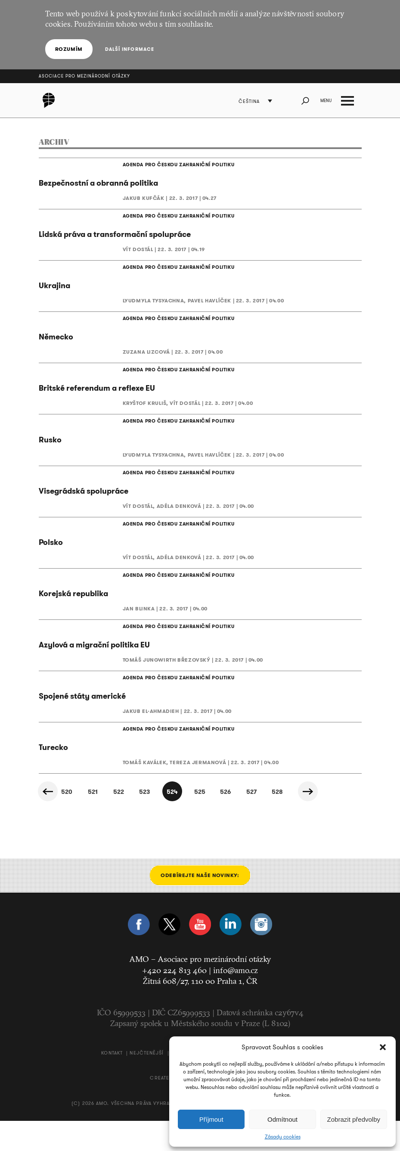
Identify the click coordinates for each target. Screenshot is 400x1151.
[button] (382, 1047)
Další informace (127, 49)
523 (137, 822)
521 (79, 822)
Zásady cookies (283, 1136)
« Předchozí (49, 822)
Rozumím (69, 49)
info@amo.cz (235, 1000)
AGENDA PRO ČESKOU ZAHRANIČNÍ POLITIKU (170, 165)
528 (283, 822)
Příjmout (211, 1119)
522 (107, 822)
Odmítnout (282, 1119)
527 (254, 822)
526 (225, 822)
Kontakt (112, 1082)
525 (196, 822)
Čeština (252, 101)
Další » (313, 822)
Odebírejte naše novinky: (200, 905)
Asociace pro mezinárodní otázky (84, 76)
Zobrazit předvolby (353, 1119)
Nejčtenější (147, 1082)
